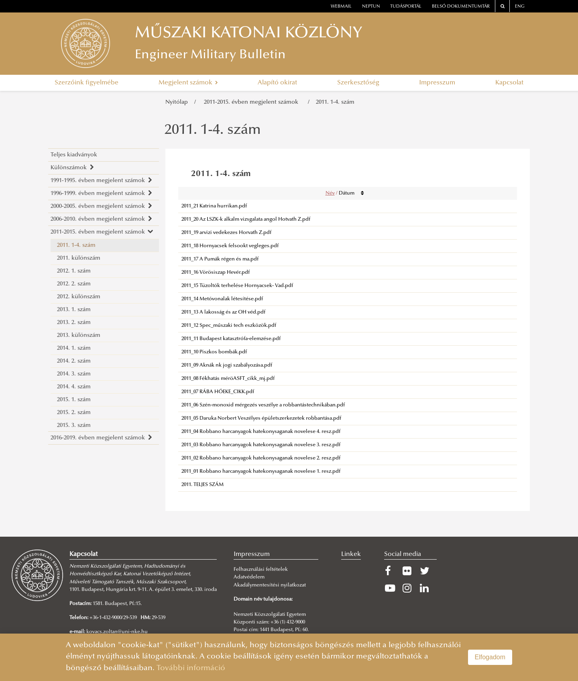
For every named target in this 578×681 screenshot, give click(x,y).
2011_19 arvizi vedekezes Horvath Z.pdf (226, 232)
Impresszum (437, 83)
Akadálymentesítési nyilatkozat (270, 585)
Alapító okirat (277, 83)
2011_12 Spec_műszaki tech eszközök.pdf (228, 325)
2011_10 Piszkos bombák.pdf (214, 352)
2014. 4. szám (74, 387)
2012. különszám (78, 297)
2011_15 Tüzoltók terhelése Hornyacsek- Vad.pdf (237, 285)
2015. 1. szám (74, 400)
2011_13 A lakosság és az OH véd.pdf (223, 312)
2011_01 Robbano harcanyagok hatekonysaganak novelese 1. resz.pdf (260, 471)
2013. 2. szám (74, 323)
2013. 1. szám (74, 310)
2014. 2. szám (74, 361)
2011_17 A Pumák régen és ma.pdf (219, 259)
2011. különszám (78, 258)
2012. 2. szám (74, 284)
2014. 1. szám (74, 348)
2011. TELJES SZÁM (202, 484)
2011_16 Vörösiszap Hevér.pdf (215, 272)
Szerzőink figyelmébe (86, 83)
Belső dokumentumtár (461, 6)
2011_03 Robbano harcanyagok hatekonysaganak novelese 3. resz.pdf (260, 445)
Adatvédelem (249, 577)
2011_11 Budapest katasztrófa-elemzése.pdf (231, 338)
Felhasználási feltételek (261, 569)
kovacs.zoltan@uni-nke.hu (117, 632)
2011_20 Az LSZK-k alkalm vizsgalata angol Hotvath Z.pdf (245, 219)
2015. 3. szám (74, 426)
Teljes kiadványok (74, 155)
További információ (191, 668)
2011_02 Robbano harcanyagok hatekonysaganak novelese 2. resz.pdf (260, 458)
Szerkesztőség (358, 83)
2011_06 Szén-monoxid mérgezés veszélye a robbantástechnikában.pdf (263, 405)
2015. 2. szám (74, 413)
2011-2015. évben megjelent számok (252, 102)
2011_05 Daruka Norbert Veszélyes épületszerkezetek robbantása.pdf (261, 418)
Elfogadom (490, 657)
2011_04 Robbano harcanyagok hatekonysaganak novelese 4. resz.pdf (260, 431)
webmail (341, 6)
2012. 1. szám (74, 271)
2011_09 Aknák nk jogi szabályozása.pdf (226, 365)
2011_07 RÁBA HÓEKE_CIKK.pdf (217, 392)
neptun (371, 6)
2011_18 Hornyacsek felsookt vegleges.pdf (230, 246)
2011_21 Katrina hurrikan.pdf (214, 206)
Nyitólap (176, 102)
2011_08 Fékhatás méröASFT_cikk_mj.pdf (228, 378)
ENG (520, 6)
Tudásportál (405, 6)
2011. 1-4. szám (335, 102)
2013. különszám (78, 335)
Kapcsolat (509, 83)
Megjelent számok (188, 83)
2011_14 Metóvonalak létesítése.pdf (222, 299)
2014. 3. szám (74, 374)
